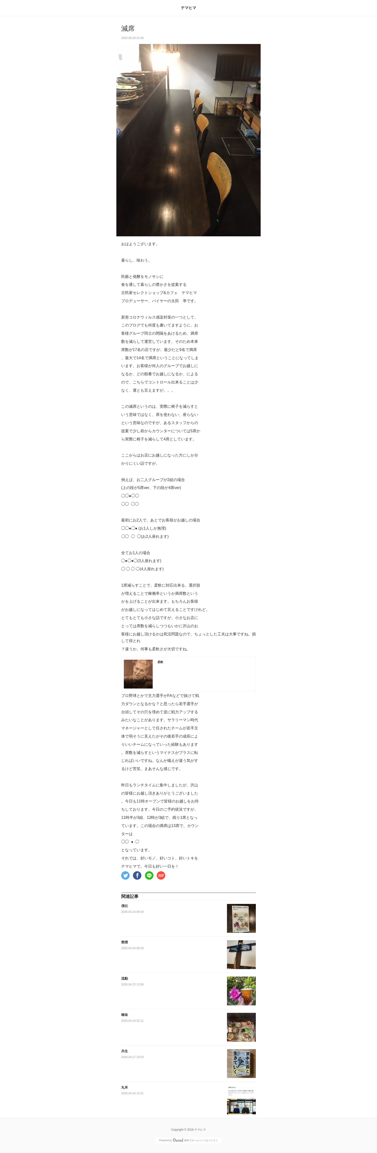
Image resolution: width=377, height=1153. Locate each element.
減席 (128, 28)
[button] (125, 875)
